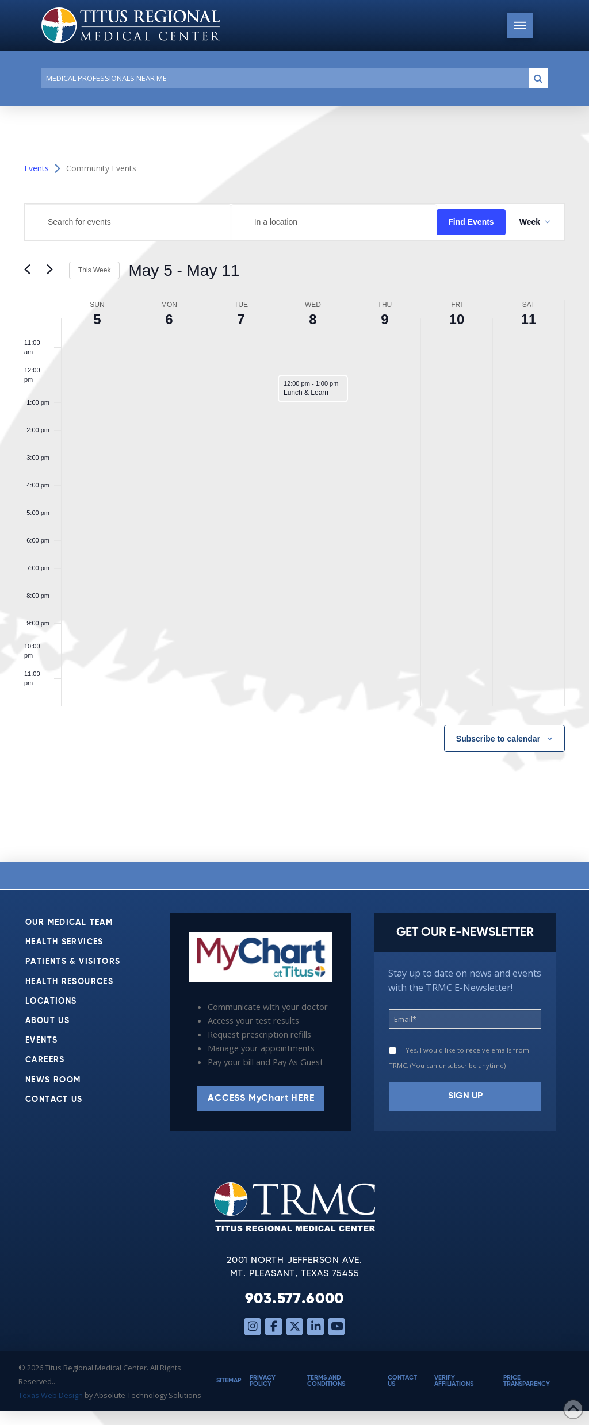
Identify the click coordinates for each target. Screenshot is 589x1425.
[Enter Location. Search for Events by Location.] (334, 222)
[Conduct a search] (282, 78)
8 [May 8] (312, 319)
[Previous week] (31, 271)
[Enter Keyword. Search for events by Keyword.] (128, 222)
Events (36, 168)
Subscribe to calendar (498, 738)
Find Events (471, 221)
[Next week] (53, 271)
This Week (94, 270)
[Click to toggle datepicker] (183, 270)
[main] (294, 484)
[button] (520, 25)
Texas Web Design (50, 1395)
